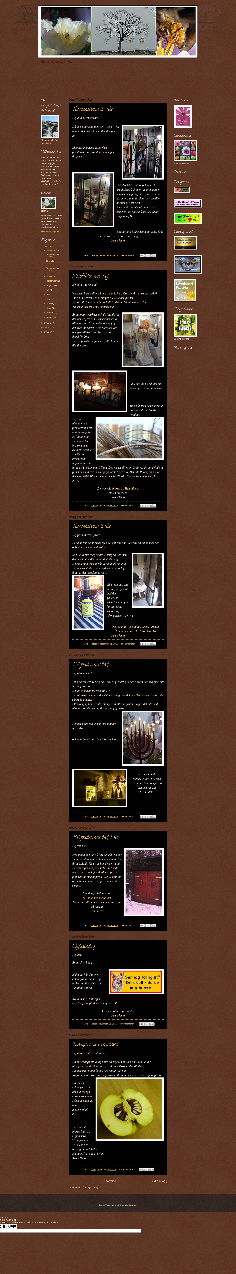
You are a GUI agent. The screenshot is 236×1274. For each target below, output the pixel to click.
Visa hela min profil (50, 231)
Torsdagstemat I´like (92, 110)
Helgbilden (131, 488)
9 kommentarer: (128, 505)
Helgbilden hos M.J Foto (95, 838)
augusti (50, 285)
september (52, 281)
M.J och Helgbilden (137, 695)
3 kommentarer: (128, 644)
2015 (46, 323)
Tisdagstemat (80, 1140)
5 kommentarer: (128, 816)
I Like (109, 126)
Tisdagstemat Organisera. (95, 1045)
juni (49, 294)
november (52, 276)
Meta (46, 211)
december (52, 250)
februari (50, 312)
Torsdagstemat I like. (91, 527)
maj (49, 299)
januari (50, 317)
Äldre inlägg (159, 1181)
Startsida (110, 1181)
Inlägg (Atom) (91, 1187)
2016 (46, 246)
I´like (130, 626)
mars (49, 308)
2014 (46, 327)
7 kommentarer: (128, 925)
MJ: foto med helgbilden (97, 897)
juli (48, 290)
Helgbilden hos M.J (90, 276)
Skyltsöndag (83, 947)
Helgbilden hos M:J (134, 302)
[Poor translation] (12, 1226)
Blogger (133, 1205)
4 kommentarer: (128, 255)
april (49, 303)
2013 (46, 332)
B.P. (114, 1003)
